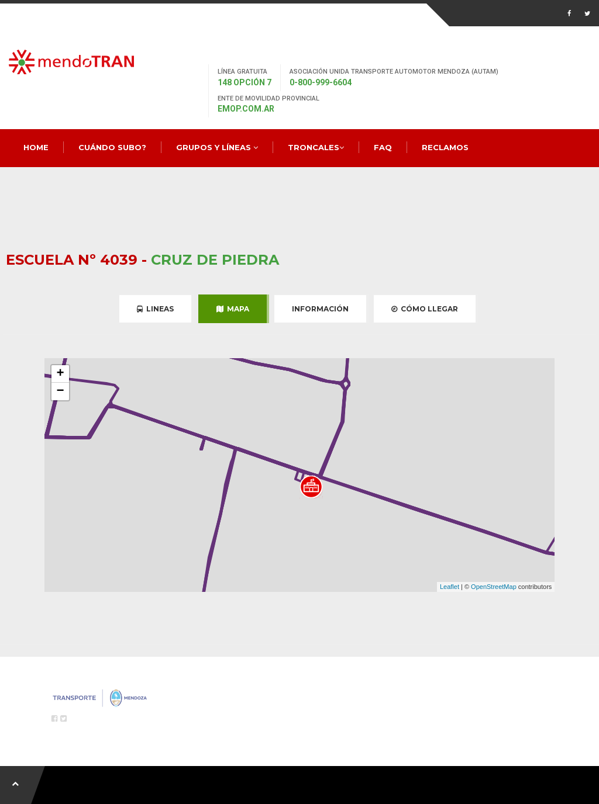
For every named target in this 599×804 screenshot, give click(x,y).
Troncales (316, 147)
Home (36, 147)
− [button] (60, 391)
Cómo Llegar (424, 308)
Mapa (232, 308)
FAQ (383, 147)
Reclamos (445, 147)
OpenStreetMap (494, 586)
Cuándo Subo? (112, 147)
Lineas (155, 308)
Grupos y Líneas (217, 147)
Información (320, 308)
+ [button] (60, 374)
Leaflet (449, 586)
